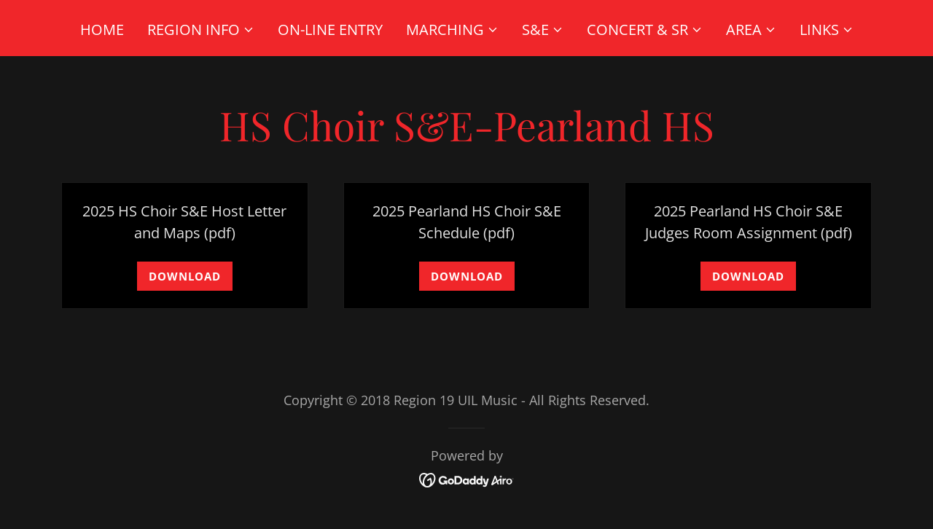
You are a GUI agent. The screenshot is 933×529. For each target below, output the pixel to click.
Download (185, 276)
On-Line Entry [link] (330, 29)
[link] (467, 478)
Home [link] (102, 29)
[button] (200, 30)
